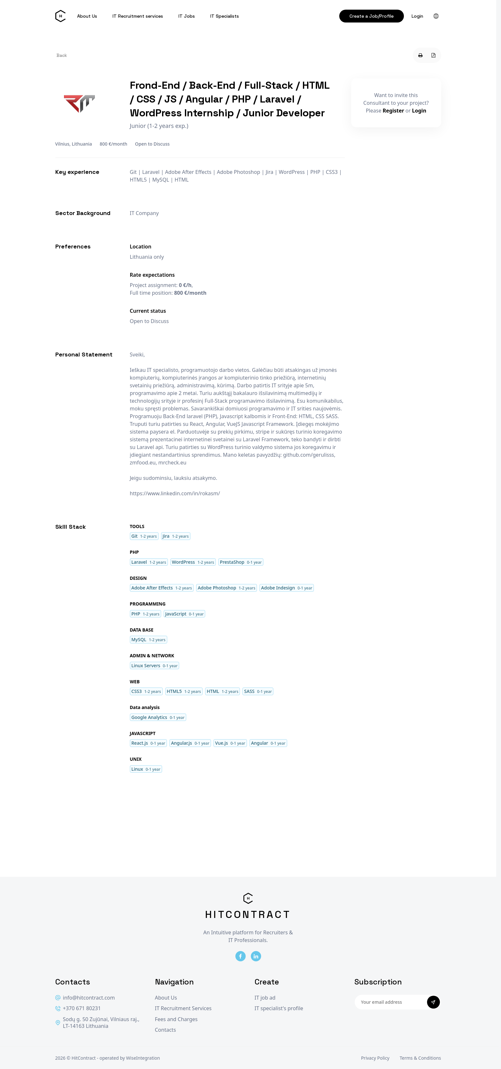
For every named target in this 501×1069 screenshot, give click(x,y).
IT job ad (265, 997)
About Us (87, 16)
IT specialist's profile (279, 1008)
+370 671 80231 (78, 1008)
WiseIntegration (143, 1058)
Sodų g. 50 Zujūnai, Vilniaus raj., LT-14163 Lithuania (97, 1023)
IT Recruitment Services (183, 1008)
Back (62, 55)
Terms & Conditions (420, 1058)
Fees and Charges (176, 1019)
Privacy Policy (375, 1058)
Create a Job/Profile (372, 16)
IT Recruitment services (138, 16)
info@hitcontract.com (85, 997)
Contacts (165, 1030)
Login (417, 16)
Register (393, 110)
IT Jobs (186, 16)
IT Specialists (224, 16)
